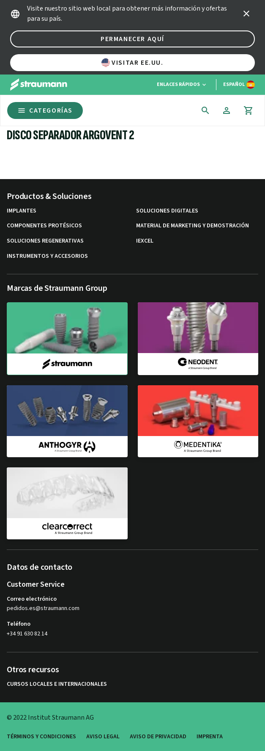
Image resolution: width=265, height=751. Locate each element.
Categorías (45, 110)
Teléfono (18, 624)
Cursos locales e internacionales (57, 684)
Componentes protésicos (44, 226)
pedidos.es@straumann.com (43, 609)
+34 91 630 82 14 (27, 634)
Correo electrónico (32, 599)
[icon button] (246, 13)
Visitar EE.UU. (132, 62)
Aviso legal (103, 737)
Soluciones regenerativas (45, 241)
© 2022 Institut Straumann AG (50, 717)
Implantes (21, 211)
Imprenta (210, 737)
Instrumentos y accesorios (47, 256)
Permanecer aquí (132, 39)
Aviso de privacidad (158, 737)
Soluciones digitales (167, 211)
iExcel (144, 241)
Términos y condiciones (41, 737)
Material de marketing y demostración (192, 226)
